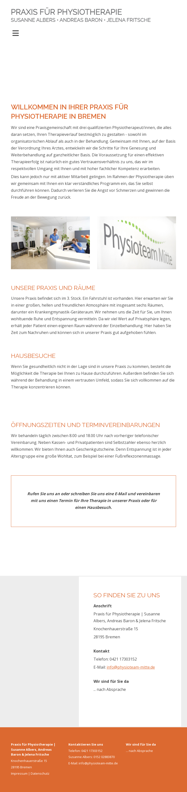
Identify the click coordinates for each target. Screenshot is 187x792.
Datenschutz (40, 773)
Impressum (19, 773)
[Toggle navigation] (15, 33)
